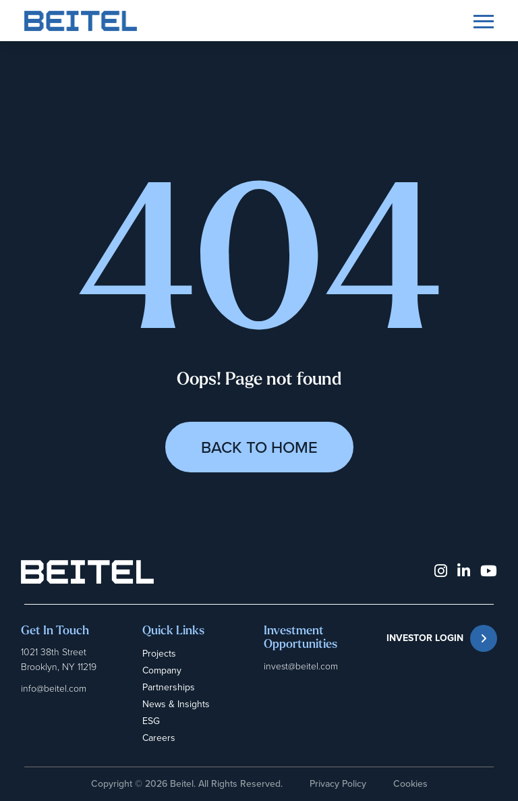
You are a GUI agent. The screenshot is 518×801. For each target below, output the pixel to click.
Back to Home (259, 447)
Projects (159, 653)
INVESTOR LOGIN (441, 638)
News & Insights (176, 704)
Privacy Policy (338, 784)
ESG (151, 721)
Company (161, 670)
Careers (158, 738)
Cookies (410, 784)
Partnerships (168, 687)
